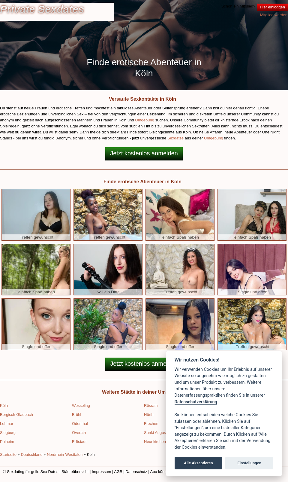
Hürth (149, 414)
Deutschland (31, 454)
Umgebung (144, 120)
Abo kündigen (162, 471)
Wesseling (81, 405)
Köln (4, 405)
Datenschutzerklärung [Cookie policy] (196, 401)
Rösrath (151, 405)
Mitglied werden (273, 15)
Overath (79, 432)
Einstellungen (249, 463)
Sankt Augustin (157, 432)
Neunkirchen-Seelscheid (165, 441)
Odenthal (80, 423)
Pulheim (7, 441)
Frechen (151, 423)
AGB (118, 471)
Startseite (8, 454)
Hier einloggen (272, 7)
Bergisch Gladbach (16, 414)
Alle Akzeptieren (198, 463)
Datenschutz (136, 471)
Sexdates (175, 138)
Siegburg (8, 432)
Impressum (101, 471)
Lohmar (6, 423)
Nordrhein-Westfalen (64, 454)
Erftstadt (79, 441)
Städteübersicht (75, 471)
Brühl (76, 414)
